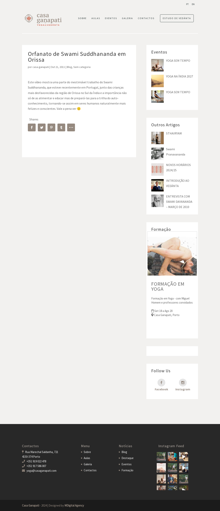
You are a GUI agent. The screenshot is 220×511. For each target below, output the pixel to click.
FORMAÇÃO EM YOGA (168, 286)
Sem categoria (82, 67)
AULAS (96, 18)
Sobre (87, 452)
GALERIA (127, 18)
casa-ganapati (41, 67)
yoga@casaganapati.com (41, 470)
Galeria (88, 464)
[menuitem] (187, 4)
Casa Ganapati (30, 505)
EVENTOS (111, 18)
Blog (69, 67)
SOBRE (82, 18)
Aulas (87, 458)
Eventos (126, 464)
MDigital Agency (74, 505)
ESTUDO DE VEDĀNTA (177, 18)
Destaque (127, 458)
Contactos (90, 470)
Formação (127, 470)
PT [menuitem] (187, 4)
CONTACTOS (146, 18)
